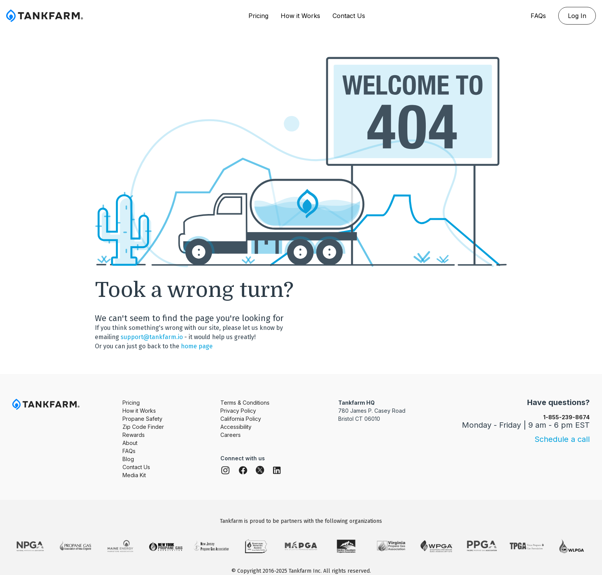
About (129, 443)
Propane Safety (142, 418)
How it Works (300, 16)
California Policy (240, 418)
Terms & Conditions (245, 402)
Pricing (258, 16)
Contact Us (348, 16)
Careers (230, 435)
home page (197, 346)
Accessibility (235, 426)
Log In (577, 16)
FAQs (538, 16)
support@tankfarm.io (152, 337)
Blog (128, 459)
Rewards (133, 435)
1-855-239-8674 (566, 417)
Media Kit (134, 475)
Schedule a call (562, 439)
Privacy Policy (238, 410)
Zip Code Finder (143, 426)
